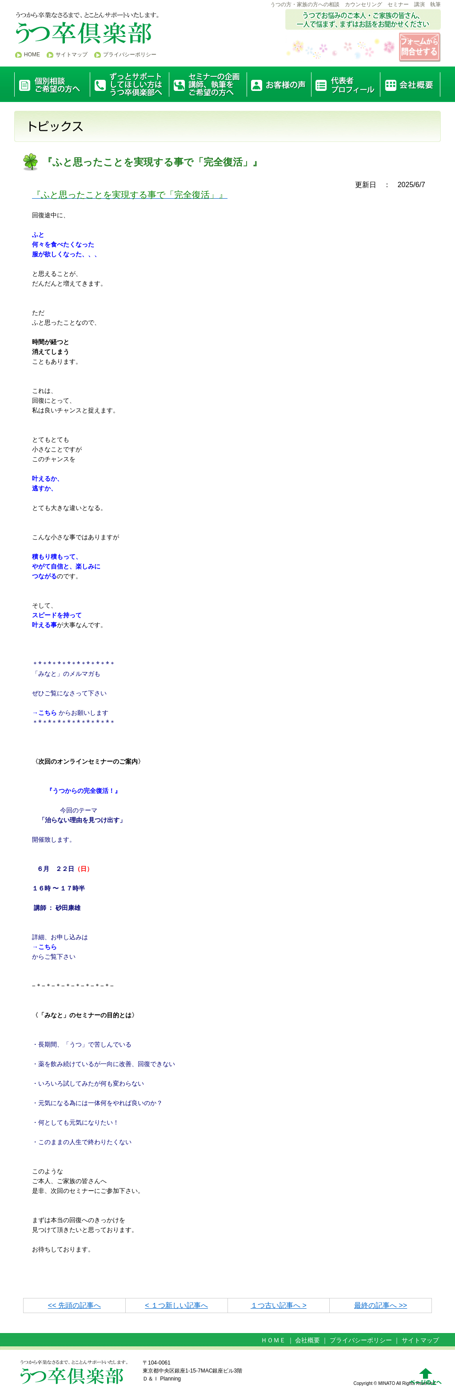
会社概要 (307, 1340)
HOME (32, 54)
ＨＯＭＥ (273, 1340)
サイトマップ (72, 54)
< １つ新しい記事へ (176, 1305)
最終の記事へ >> (380, 1305)
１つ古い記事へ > (279, 1305)
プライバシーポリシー (129, 54)
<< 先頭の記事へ (74, 1305)
